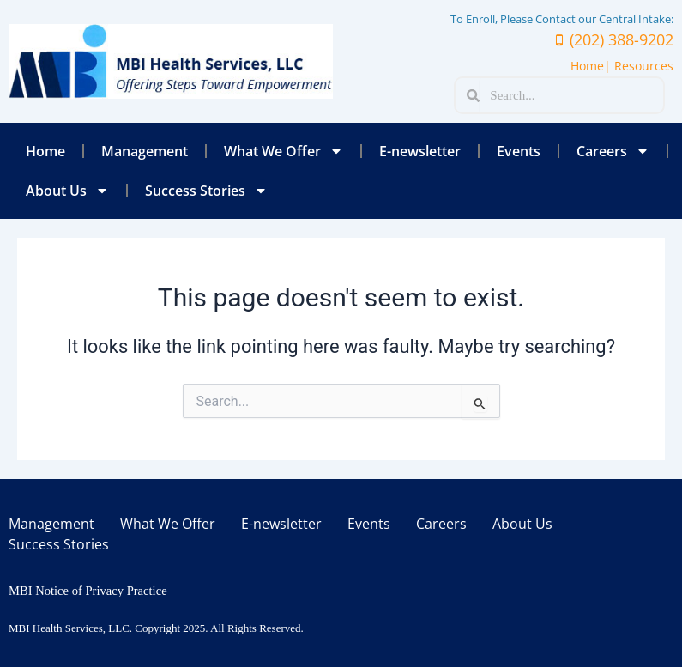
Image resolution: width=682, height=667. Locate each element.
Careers (612, 151)
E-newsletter (420, 151)
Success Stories (206, 190)
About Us (67, 190)
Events (518, 151)
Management (144, 151)
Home (45, 151)
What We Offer (283, 151)
